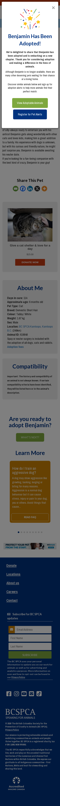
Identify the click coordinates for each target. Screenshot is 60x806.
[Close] (53, 6)
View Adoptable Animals (30, 103)
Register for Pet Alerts (30, 114)
